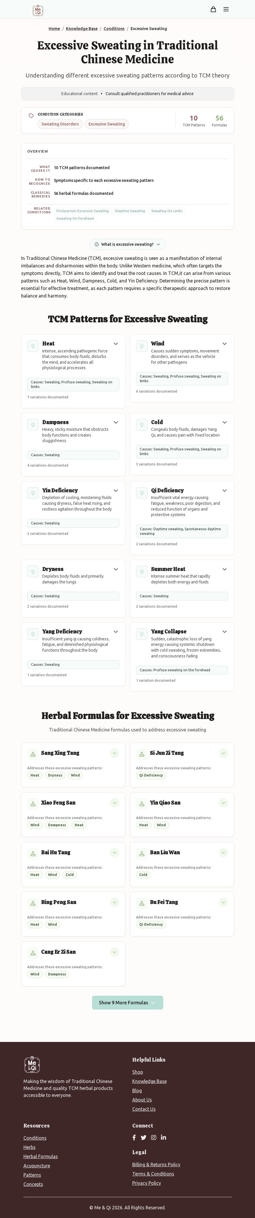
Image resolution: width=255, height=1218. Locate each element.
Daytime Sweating (130, 211)
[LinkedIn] (163, 1137)
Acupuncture (36, 1165)
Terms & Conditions (153, 1173)
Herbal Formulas (40, 1156)
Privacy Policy (146, 1183)
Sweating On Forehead (75, 218)
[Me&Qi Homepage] (37, 10)
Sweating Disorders (60, 124)
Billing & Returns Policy (156, 1164)
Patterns (32, 1175)
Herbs (29, 1147)
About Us (142, 1099)
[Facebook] (134, 1137)
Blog (137, 1090)
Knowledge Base (149, 1081)
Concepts (33, 1184)
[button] (115, 343)
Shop (137, 1072)
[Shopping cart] (213, 9)
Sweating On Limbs (167, 211)
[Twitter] (143, 1137)
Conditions (35, 1138)
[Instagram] (153, 1137)
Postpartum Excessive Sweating (82, 211)
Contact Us (144, 1109)
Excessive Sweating (107, 124)
